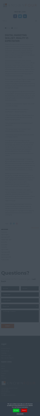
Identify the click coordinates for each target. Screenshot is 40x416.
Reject (24, 410)
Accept (16, 410)
